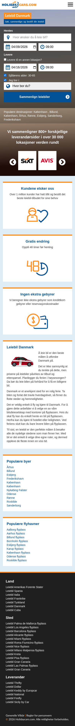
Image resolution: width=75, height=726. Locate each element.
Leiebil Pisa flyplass (17, 658)
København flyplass (18, 552)
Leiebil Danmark (15, 606)
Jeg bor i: (12, 80)
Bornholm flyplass (17, 541)
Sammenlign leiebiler (44, 97)
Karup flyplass (15, 548)
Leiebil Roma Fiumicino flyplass (24, 642)
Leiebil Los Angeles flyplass (22, 627)
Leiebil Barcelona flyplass (21, 631)
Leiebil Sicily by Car (17, 702)
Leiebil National (15, 694)
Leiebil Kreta (13, 654)
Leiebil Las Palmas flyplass (22, 665)
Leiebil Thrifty (14, 682)
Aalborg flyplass (16, 529)
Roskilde (12, 501)
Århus (22, 115)
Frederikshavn (12, 119)
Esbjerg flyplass (16, 544)
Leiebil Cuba (13, 610)
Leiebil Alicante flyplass (19, 635)
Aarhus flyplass (16, 533)
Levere (8, 54)
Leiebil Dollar (13, 686)
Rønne (32, 115)
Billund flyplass (15, 537)
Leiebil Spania (14, 590)
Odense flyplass (16, 556)
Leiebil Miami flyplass (18, 638)
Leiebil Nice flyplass (17, 646)
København (41, 111)
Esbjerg (41, 115)
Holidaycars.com (25, 719)
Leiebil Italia (13, 594)
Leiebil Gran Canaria (18, 661)
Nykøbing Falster (17, 490)
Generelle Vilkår (15, 715)
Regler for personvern (39, 715)
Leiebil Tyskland (15, 602)
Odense (11, 493)
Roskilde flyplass (17, 560)
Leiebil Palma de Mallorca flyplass (26, 623)
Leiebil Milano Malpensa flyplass (25, 650)
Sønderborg (55, 115)
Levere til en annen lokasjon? (23, 59)
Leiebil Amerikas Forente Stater (24, 587)
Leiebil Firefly (13, 698)
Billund (54, 111)
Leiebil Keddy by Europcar (21, 690)
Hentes (8, 30)
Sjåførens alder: (19, 75)
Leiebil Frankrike (15, 598)
